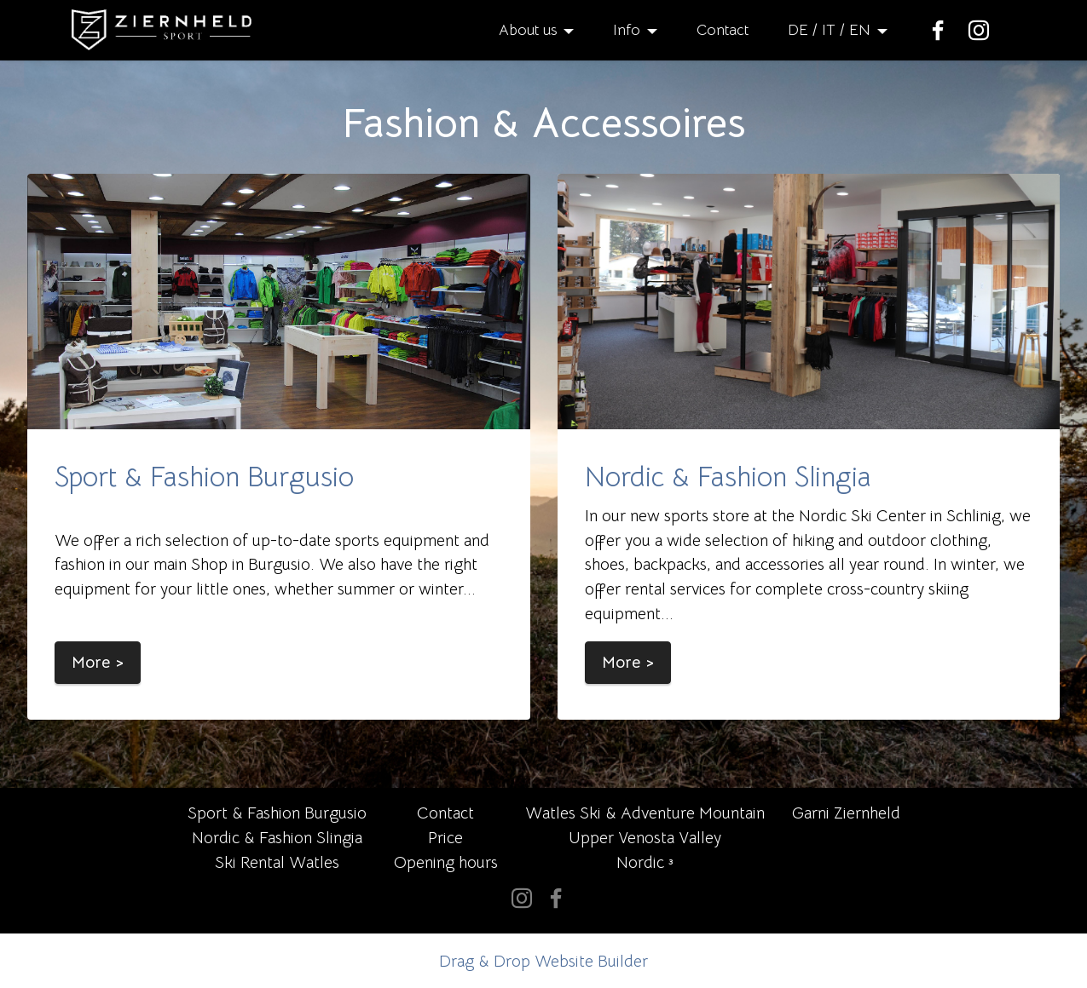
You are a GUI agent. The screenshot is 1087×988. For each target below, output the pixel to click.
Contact (723, 29)
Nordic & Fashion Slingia (728, 477)
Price (445, 837)
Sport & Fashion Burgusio (204, 477)
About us (528, 29)
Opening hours (446, 862)
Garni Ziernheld (846, 813)
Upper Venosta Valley (645, 837)
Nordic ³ (645, 862)
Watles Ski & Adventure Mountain (645, 813)
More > (98, 662)
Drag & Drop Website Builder (543, 961)
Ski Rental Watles (277, 862)
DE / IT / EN (829, 29)
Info (626, 29)
